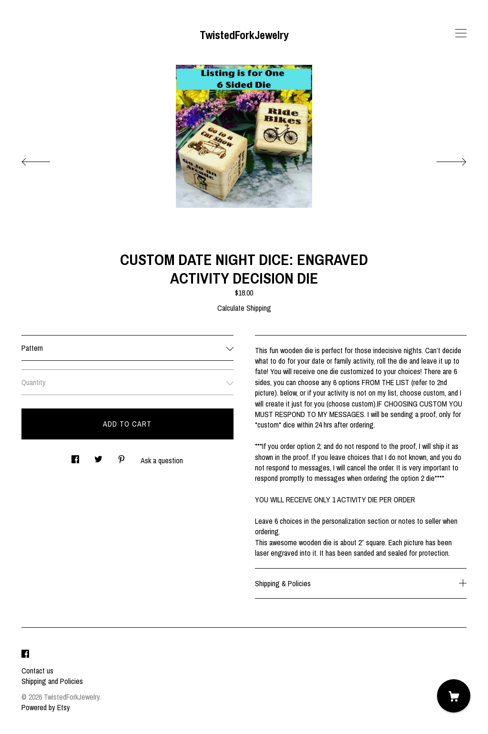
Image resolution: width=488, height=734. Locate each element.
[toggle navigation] (461, 33)
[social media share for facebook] (75, 457)
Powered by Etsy (45, 707)
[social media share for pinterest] (121, 457)
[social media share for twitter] (98, 457)
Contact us (37, 670)
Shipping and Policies (52, 681)
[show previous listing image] (45, 159)
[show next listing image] (443, 159)
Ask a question (162, 460)
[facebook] (25, 654)
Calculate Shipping (244, 308)
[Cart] (453, 696)
